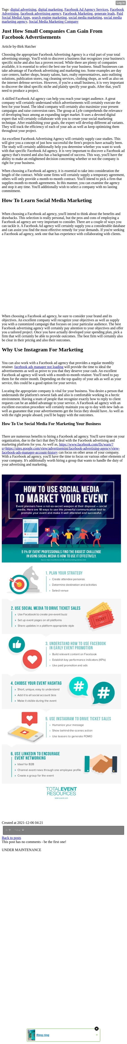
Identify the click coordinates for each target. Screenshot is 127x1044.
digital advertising (23, 9)
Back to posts (11, 838)
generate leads (104, 13)
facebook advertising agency (41, 13)
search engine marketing (49, 17)
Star (19, 830)
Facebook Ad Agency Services (86, 9)
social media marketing (85, 17)
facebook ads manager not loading (38, 367)
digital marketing (50, 9)
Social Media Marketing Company (53, 21)
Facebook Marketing (78, 13)
